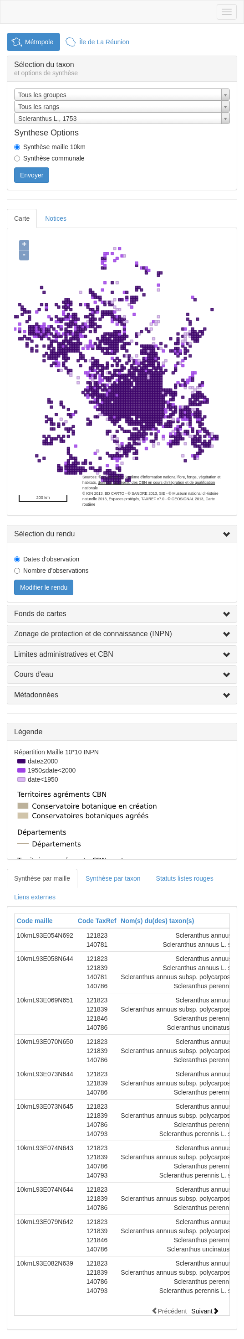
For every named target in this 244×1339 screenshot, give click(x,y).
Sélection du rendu (44, 534)
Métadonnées (36, 695)
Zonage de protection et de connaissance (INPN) (93, 634)
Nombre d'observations (56, 570)
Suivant (205, 1311)
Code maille (35, 920)
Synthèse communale (54, 158)
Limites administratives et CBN (63, 654)
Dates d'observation (51, 559)
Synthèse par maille (42, 878)
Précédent (169, 1311)
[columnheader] (45, 921)
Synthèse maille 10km (54, 147)
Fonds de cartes (40, 614)
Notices (55, 218)
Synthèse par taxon (113, 878)
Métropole (39, 42)
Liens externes (35, 897)
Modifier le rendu (43, 587)
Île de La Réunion (104, 42)
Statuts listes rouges (185, 878)
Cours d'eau (33, 674)
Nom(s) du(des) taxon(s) (157, 920)
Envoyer (31, 175)
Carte (22, 218)
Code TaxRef (97, 920)
